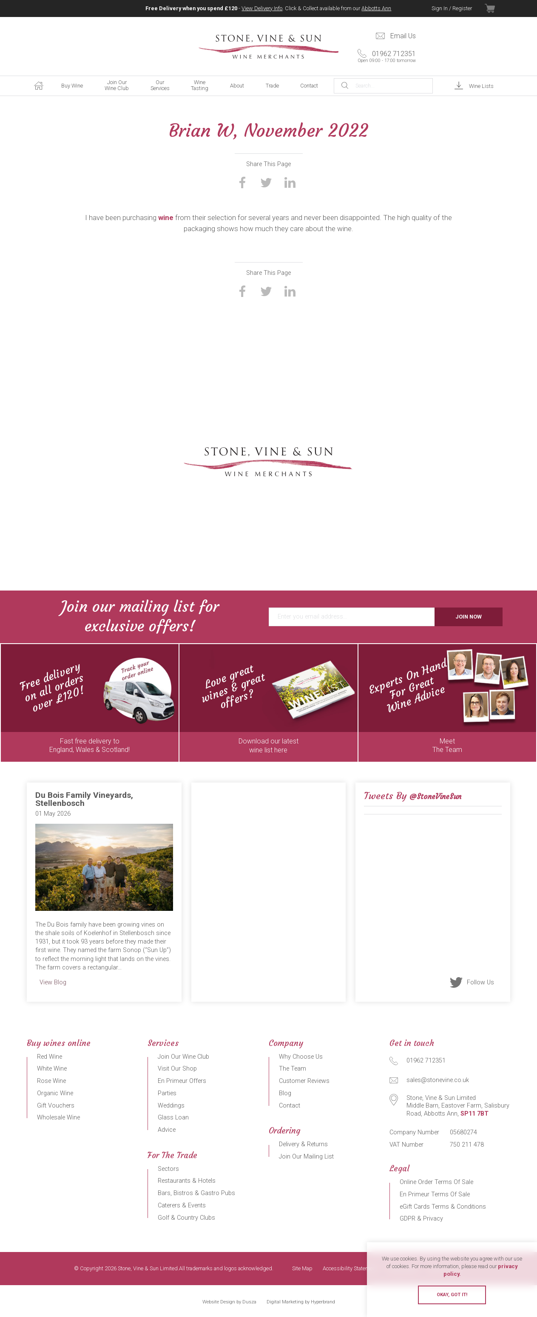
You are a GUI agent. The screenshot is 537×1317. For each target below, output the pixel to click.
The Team (292, 1068)
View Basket (497, 8)
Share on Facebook (242, 182)
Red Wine (49, 1056)
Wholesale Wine (58, 1117)
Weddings (171, 1105)
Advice (167, 1129)
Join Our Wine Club (117, 85)
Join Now (468, 616)
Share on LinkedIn (290, 182)
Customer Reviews (304, 1081)
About (237, 85)
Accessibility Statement (350, 1269)
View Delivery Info (262, 8)
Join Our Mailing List (306, 1156)
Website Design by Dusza (229, 1302)
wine (165, 217)
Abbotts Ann (376, 8)
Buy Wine (72, 85)
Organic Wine (55, 1093)
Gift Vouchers (55, 1105)
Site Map (302, 1269)
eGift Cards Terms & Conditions (443, 1206)
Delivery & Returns (303, 1144)
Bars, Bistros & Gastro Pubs (196, 1193)
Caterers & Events (182, 1205)
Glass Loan (173, 1117)
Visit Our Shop (177, 1068)
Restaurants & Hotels (187, 1180)
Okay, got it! (452, 1294)
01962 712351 (384, 57)
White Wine (52, 1068)
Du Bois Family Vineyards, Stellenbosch (84, 799)
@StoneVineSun (435, 796)
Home (39, 86)
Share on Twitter (266, 182)
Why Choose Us (301, 1056)
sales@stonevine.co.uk (437, 1080)
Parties (167, 1093)
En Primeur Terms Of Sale (435, 1194)
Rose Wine (51, 1081)
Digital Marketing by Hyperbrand (301, 1302)
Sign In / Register (452, 8)
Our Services (160, 85)
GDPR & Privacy (421, 1218)
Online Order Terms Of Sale (436, 1182)
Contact (309, 85)
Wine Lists (481, 86)
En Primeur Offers (182, 1081)
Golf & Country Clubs (186, 1217)
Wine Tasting (199, 85)
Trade (272, 85)
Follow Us (480, 982)
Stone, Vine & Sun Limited (268, 46)
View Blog (53, 982)
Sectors (168, 1169)
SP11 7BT (474, 1113)
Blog (285, 1093)
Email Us (403, 36)
